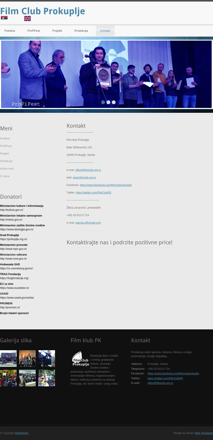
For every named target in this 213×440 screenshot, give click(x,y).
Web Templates (204, 433)
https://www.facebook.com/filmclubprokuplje (173, 373)
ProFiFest (34, 30)
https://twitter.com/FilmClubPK (93, 192)
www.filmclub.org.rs (84, 177)
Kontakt (105, 30)
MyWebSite (21, 433)
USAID (4, 293)
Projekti (57, 30)
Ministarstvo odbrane (13, 254)
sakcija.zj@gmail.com (88, 222)
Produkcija (81, 30)
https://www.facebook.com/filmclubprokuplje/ (106, 185)
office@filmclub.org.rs (88, 170)
